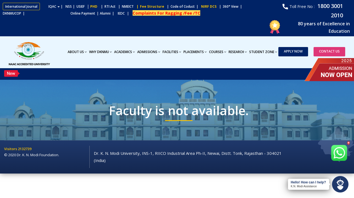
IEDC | (124, 13)
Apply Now (293, 51)
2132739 (24, 148)
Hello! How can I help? (308, 182)
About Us (77, 52)
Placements (195, 52)
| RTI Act (107, 6)
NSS (68, 6)
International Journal (21, 6)
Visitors (11, 148)
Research (238, 52)
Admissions (148, 52)
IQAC (54, 6)
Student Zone (263, 52)
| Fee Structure (149, 6)
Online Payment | (63, 13)
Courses (217, 52)
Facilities (172, 52)
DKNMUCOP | (14, 13)
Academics (124, 52)
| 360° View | (231, 6)
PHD (93, 6)
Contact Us (329, 51)
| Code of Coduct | (182, 6)
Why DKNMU (100, 52)
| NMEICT (125, 6)
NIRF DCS (208, 6)
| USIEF (79, 6)
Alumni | (108, 13)
